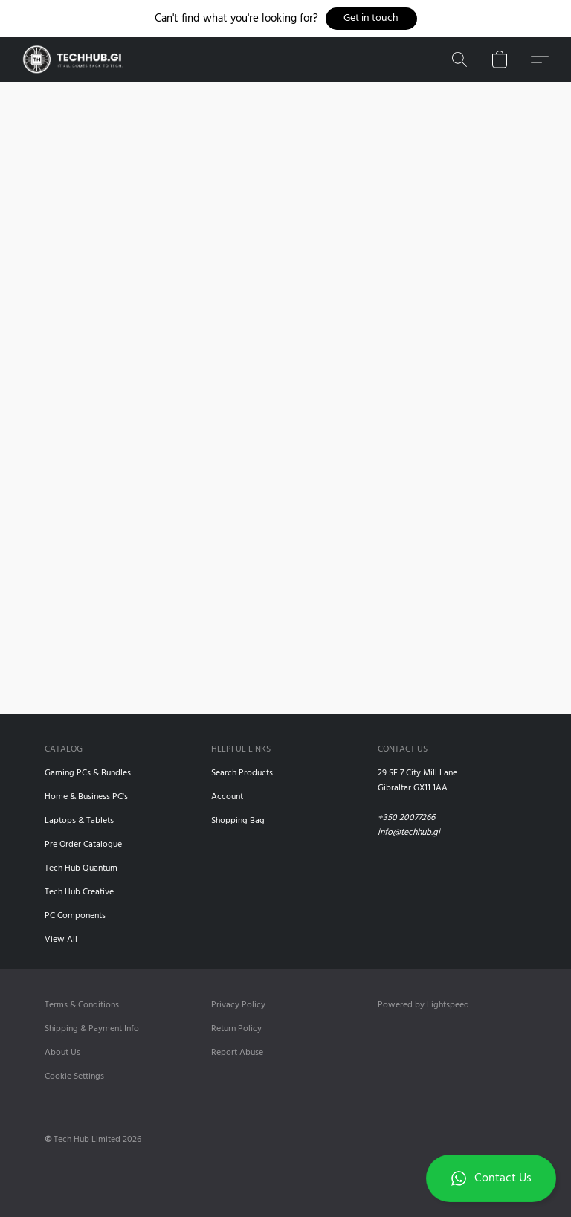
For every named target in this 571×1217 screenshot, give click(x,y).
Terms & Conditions (82, 1005)
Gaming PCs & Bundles (88, 773)
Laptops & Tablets (79, 820)
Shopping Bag (238, 820)
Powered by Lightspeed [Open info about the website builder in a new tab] (423, 1005)
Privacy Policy (238, 1005)
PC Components (75, 915)
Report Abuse (237, 1052)
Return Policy (236, 1028)
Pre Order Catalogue (83, 844)
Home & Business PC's (86, 797)
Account (227, 797)
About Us (62, 1052)
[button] (371, 18)
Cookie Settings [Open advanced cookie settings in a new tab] (74, 1076)
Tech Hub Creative (79, 892)
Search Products (242, 773)
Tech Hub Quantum (81, 868)
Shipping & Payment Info (92, 1028)
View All (61, 939)
